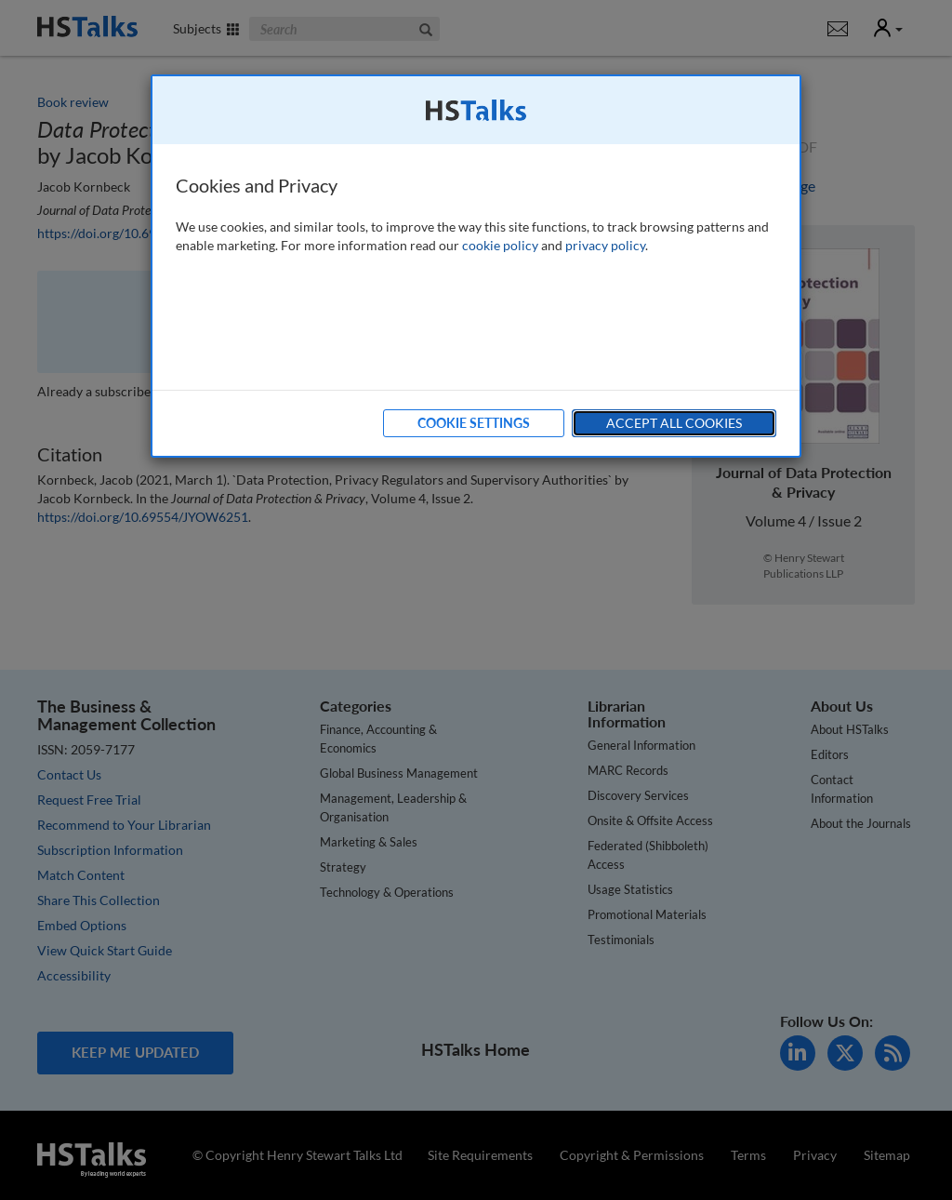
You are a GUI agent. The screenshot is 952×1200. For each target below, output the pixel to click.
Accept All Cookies (674, 423)
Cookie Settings (473, 423)
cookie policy (500, 245)
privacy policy (605, 245)
